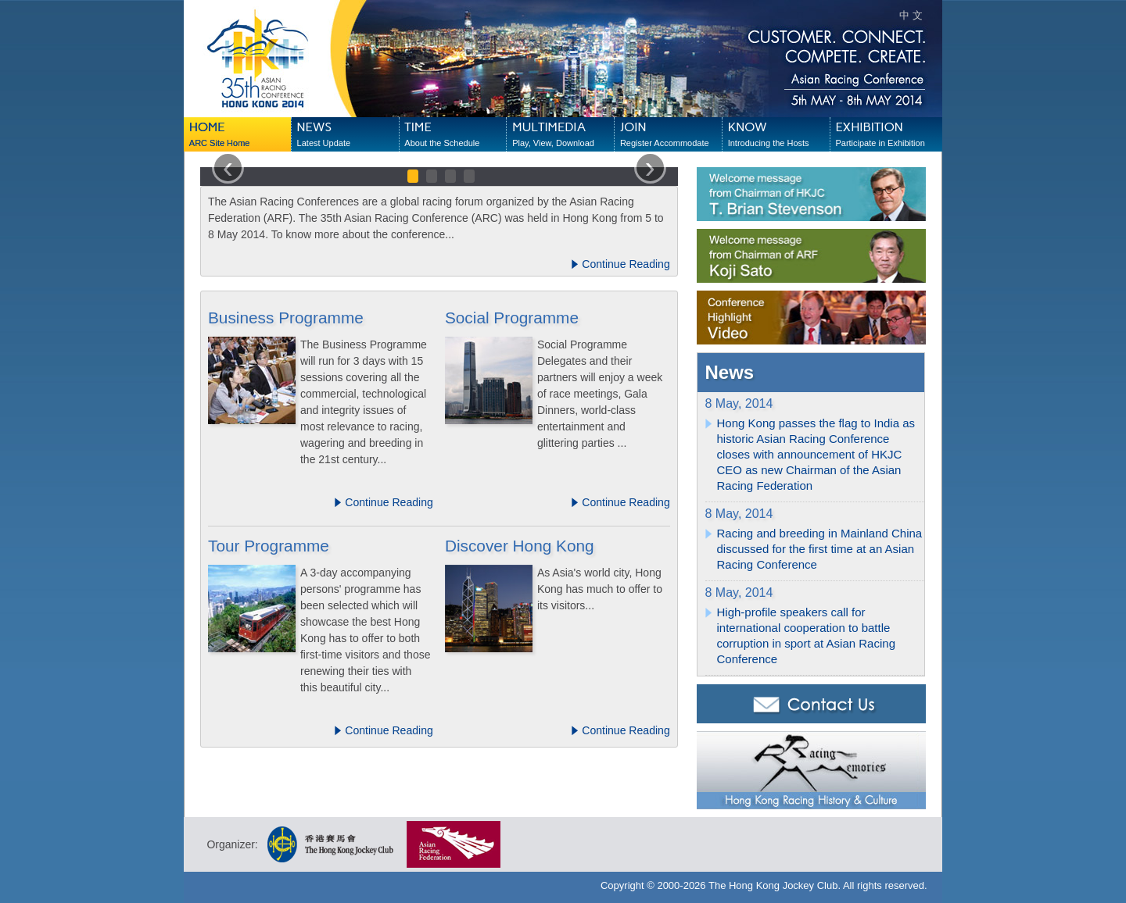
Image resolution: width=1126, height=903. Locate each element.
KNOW (779, 135)
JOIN (671, 135)
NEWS (348, 135)
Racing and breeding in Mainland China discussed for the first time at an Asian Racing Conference (820, 548)
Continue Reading (620, 264)
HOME (240, 135)
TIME (455, 135)
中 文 (911, 15)
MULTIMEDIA (563, 135)
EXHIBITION (886, 135)
